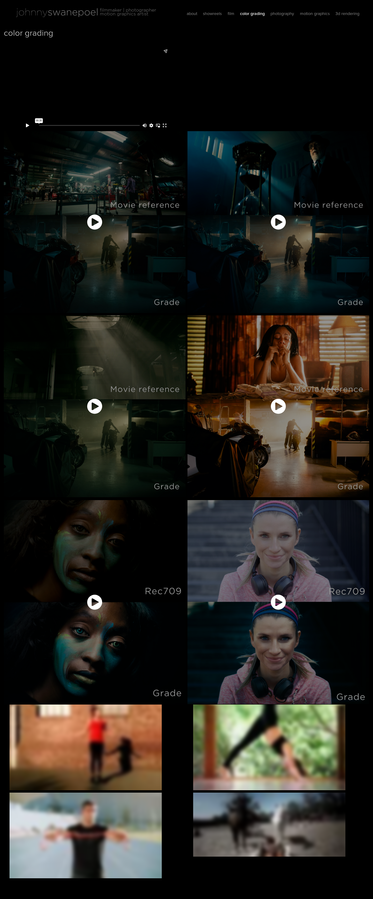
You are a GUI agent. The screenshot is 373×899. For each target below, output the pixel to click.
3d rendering (347, 13)
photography (282, 13)
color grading (252, 13)
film (231, 13)
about (192, 13)
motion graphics (315, 13)
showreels (212, 13)
